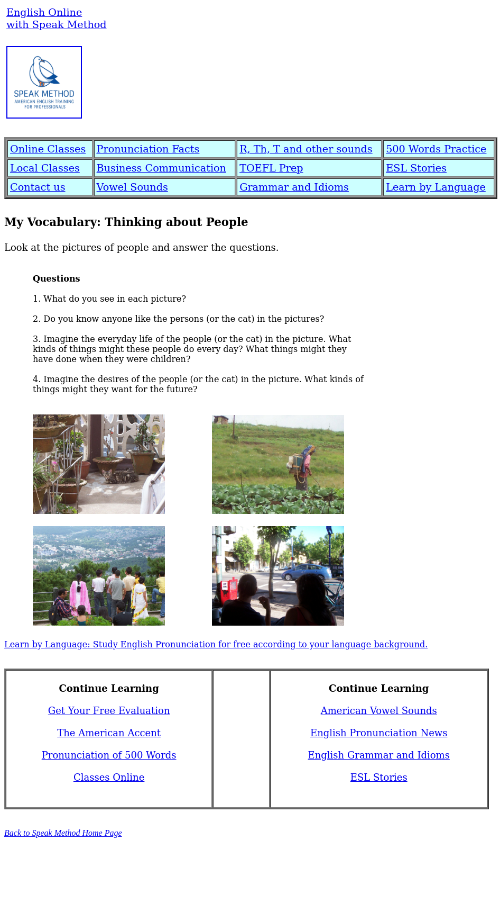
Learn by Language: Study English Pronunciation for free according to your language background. (216, 644)
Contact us (38, 187)
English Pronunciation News (378, 732)
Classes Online (108, 777)
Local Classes (45, 168)
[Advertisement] (313, 89)
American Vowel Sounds (379, 710)
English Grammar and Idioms (379, 755)
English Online (44, 12)
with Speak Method (56, 25)
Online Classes (48, 149)
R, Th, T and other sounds (306, 149)
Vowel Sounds (132, 187)
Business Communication (161, 168)
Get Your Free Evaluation (109, 710)
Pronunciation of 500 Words (109, 755)
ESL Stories (416, 168)
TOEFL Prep (271, 168)
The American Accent (109, 732)
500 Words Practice (436, 149)
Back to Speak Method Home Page (63, 832)
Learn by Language (436, 187)
